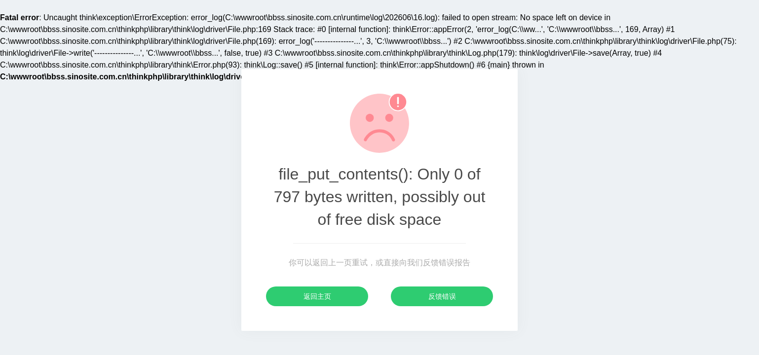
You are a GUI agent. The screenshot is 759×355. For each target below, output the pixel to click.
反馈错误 (442, 296)
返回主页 (317, 296)
